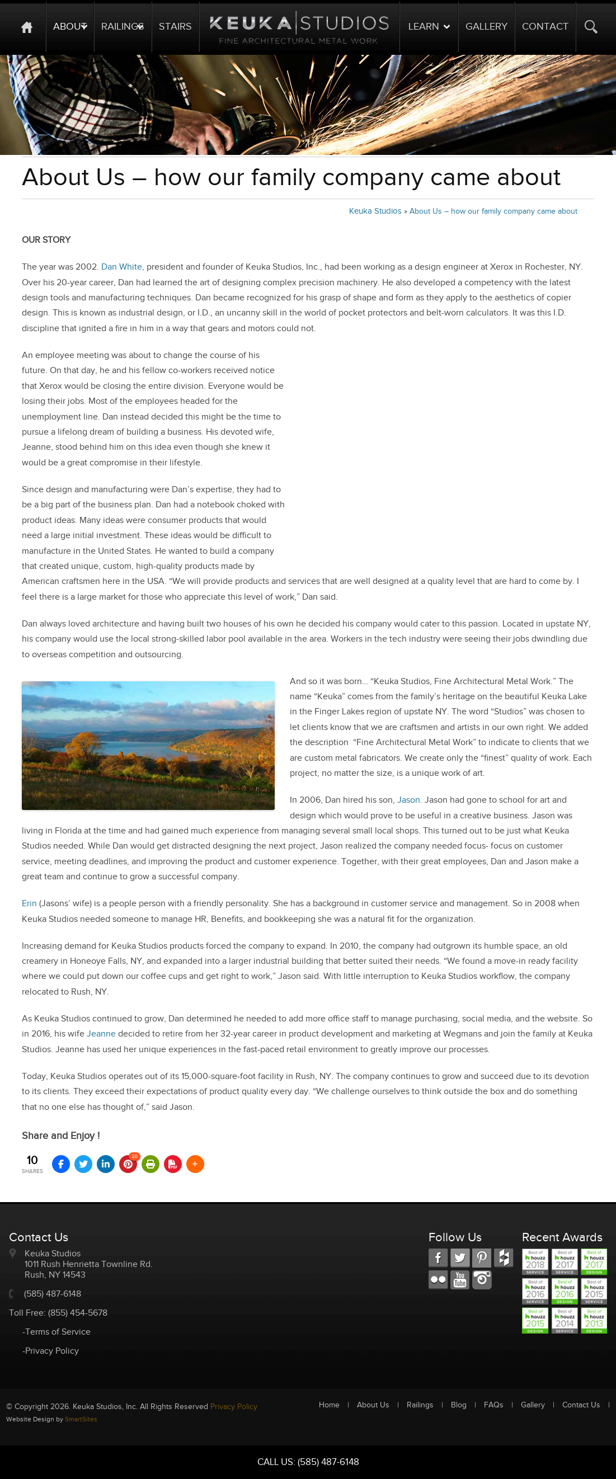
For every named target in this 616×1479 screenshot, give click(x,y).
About (70, 26)
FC (504, 1258)
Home (32, 27)
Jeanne (101, 1034)
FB (438, 1258)
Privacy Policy (233, 1406)
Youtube (460, 1280)
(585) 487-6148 (52, 1294)
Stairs (175, 26)
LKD (482, 1258)
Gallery (486, 26)
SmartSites (81, 1419)
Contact (545, 26)
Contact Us (581, 1405)
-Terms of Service (56, 1332)
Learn (423, 26)
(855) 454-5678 (77, 1313)
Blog (459, 1405)
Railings (122, 26)
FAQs (494, 1405)
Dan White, (122, 267)
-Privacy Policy (50, 1351)
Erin (29, 903)
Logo (299, 27)
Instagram (482, 1280)
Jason (408, 800)
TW (460, 1258)
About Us (373, 1405)
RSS (438, 1280)
